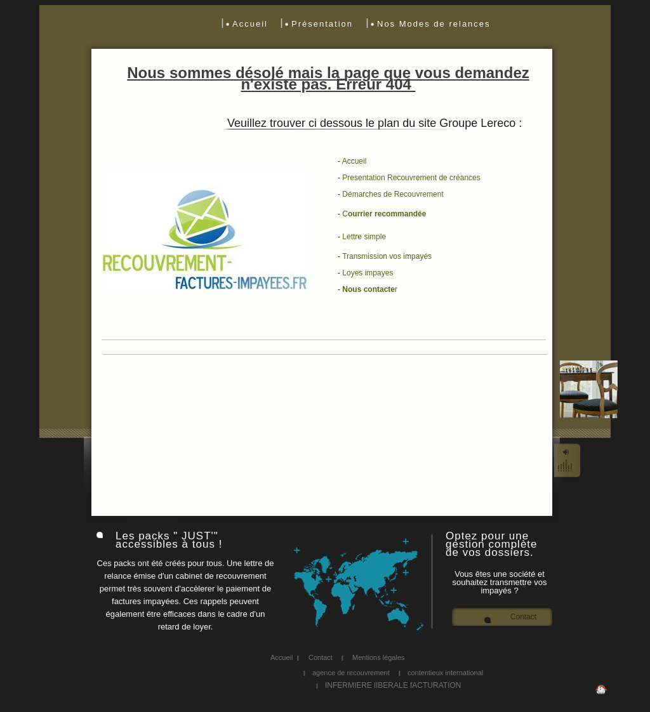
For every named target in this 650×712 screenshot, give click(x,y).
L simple (364, 236)
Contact (523, 617)
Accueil (250, 24)
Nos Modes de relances (434, 24)
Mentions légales (378, 657)
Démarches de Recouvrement (392, 194)
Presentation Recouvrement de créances (411, 177)
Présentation (322, 24)
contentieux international (445, 672)
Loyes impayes (367, 272)
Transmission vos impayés (387, 256)
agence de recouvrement (351, 672)
